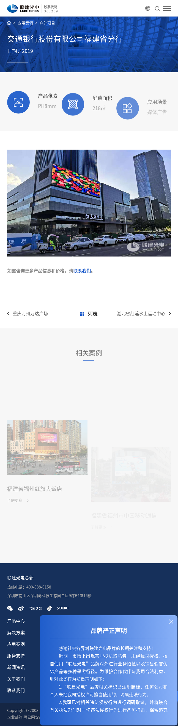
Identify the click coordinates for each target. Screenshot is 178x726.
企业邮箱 (15, 717)
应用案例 (25, 23)
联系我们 (82, 271)
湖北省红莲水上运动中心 (141, 313)
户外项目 (47, 23)
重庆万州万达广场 (30, 313)
